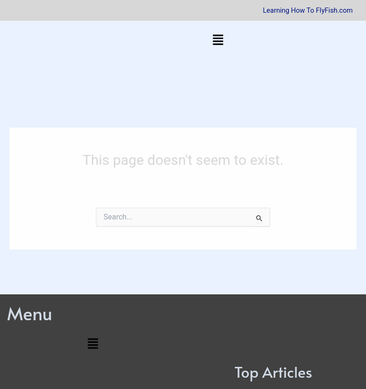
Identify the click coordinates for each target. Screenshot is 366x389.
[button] (217, 40)
